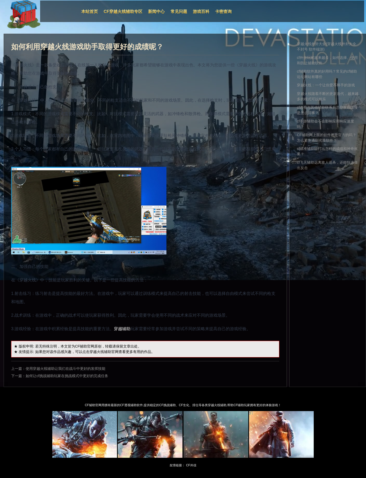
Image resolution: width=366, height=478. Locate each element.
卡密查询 (223, 11)
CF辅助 (81, 346)
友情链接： (177, 465)
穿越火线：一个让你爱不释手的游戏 (326, 85)
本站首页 (89, 11)
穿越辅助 (122, 329)
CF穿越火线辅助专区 (123, 11)
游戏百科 (201, 11)
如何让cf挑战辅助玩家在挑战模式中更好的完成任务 (67, 376)
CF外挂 (191, 465)
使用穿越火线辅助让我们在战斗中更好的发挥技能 (65, 368)
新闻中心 (156, 11)
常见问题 (179, 11)
